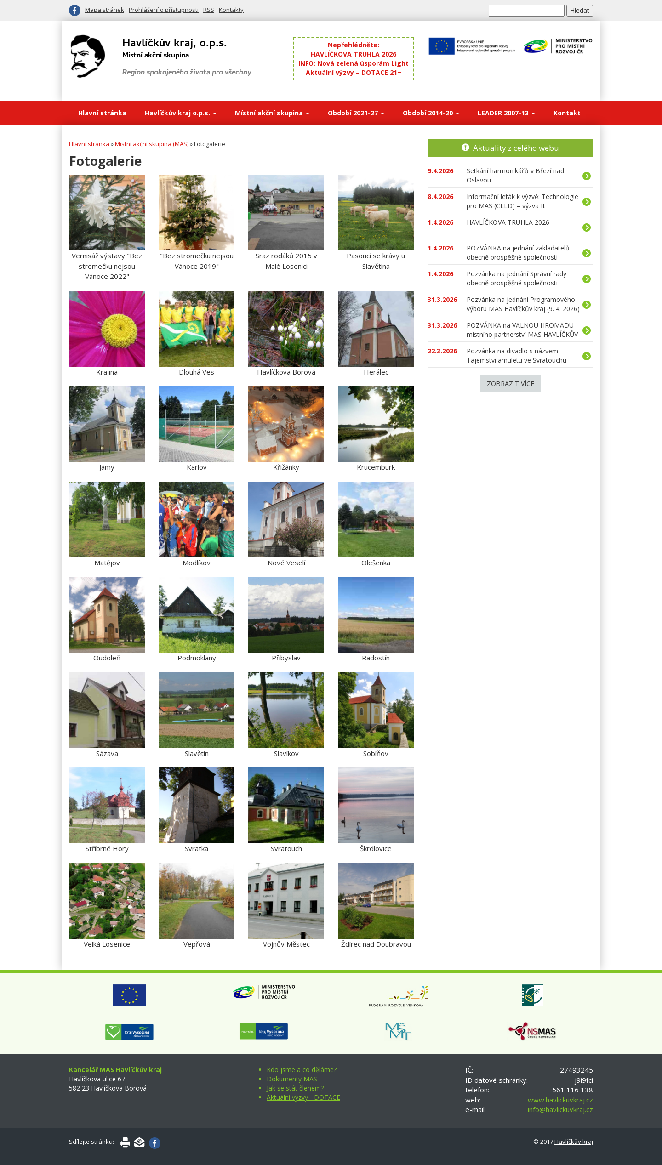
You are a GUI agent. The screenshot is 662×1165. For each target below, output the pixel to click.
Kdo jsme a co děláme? (302, 1069)
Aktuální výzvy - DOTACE (303, 1097)
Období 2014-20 (431, 112)
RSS (208, 10)
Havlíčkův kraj (573, 1141)
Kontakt (567, 112)
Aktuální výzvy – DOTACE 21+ (353, 72)
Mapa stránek (104, 10)
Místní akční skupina (272, 112)
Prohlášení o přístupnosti (164, 10)
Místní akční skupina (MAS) (151, 144)
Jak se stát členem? (295, 1088)
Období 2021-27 (356, 112)
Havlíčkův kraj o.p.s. (181, 112)
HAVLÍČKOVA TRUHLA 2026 (353, 54)
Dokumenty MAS (292, 1078)
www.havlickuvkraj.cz (560, 1099)
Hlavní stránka (102, 112)
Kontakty (231, 10)
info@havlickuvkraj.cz (560, 1109)
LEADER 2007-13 (506, 112)
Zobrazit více (510, 383)
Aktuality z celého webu (516, 147)
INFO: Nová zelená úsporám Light (353, 63)
